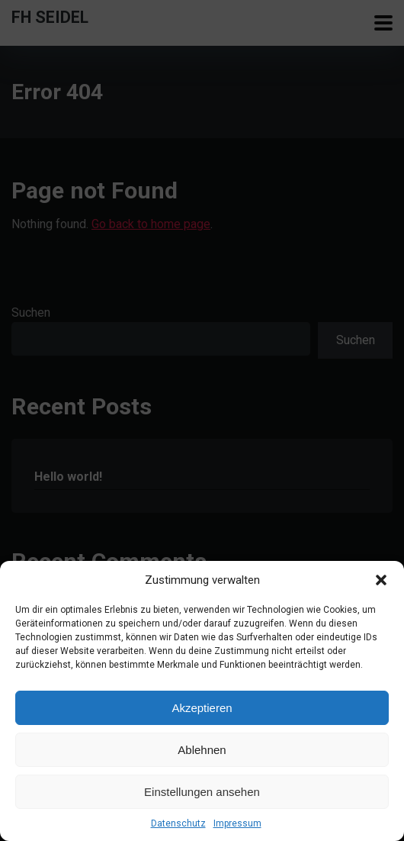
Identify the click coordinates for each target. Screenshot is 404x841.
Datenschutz (178, 823)
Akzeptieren (202, 707)
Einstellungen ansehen (202, 791)
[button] (381, 580)
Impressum (237, 823)
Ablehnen (202, 749)
